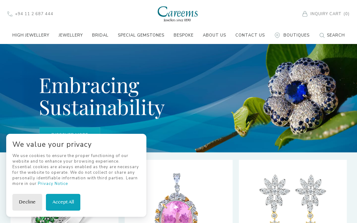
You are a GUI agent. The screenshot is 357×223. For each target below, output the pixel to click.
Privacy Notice (53, 183)
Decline (27, 202)
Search (332, 35)
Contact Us (250, 35)
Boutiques (292, 35)
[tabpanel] (178, 97)
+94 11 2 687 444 (30, 14)
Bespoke (184, 35)
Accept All (63, 202)
